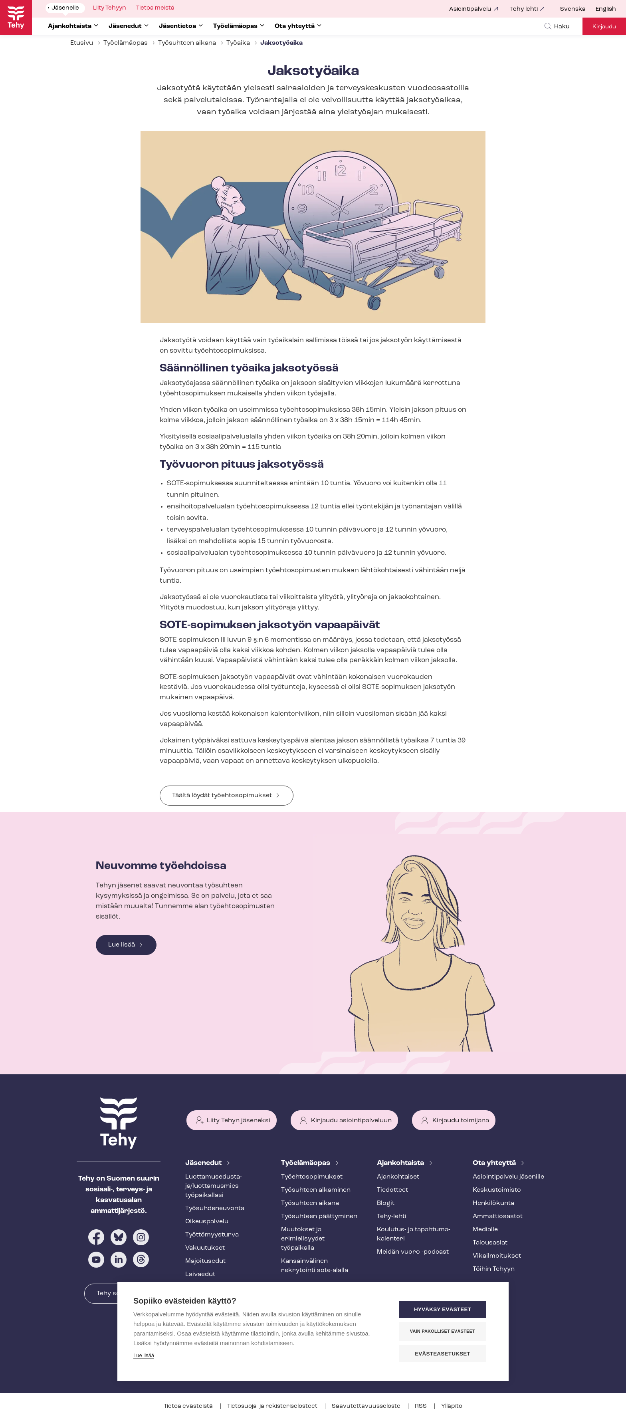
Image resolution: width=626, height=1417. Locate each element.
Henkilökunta (493, 1203)
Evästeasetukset (444, 1354)
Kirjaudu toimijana (460, 1120)
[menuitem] (578, 9)
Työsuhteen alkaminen (316, 1190)
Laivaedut (200, 1274)
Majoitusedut (205, 1261)
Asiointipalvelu (470, 9)
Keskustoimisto (497, 1190)
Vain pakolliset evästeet (444, 1331)
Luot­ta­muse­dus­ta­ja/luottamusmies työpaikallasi (213, 1186)
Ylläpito (451, 1406)
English (606, 9)
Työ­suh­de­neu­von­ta (214, 1208)
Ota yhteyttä (495, 1163)
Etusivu (81, 43)
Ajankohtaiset (398, 1177)
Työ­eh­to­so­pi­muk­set (312, 1177)
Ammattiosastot (498, 1216)
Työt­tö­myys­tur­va (212, 1235)
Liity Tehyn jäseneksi (238, 1120)
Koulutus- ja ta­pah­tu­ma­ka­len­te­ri (413, 1234)
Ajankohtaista (401, 1163)
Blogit (385, 1203)
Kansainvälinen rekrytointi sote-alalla (314, 1266)
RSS (421, 1406)
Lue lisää (121, 945)
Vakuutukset (205, 1248)
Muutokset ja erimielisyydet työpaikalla (303, 1238)
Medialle (485, 1229)
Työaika (238, 43)
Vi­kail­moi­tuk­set (497, 1256)
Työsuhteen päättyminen (319, 1216)
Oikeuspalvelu (206, 1222)
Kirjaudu (604, 27)
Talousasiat (490, 1243)
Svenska (573, 9)
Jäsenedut (204, 1163)
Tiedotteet (392, 1190)
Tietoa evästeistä (189, 1406)
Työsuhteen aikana (187, 43)
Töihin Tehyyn (494, 1269)
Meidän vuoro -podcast (413, 1252)
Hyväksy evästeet (444, 1310)
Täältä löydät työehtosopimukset (222, 795)
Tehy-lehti (524, 9)
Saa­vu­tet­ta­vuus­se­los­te (367, 1406)
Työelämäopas (125, 43)
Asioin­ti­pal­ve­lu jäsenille (508, 1177)
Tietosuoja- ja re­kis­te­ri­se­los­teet (273, 1406)
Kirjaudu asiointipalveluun (351, 1120)
